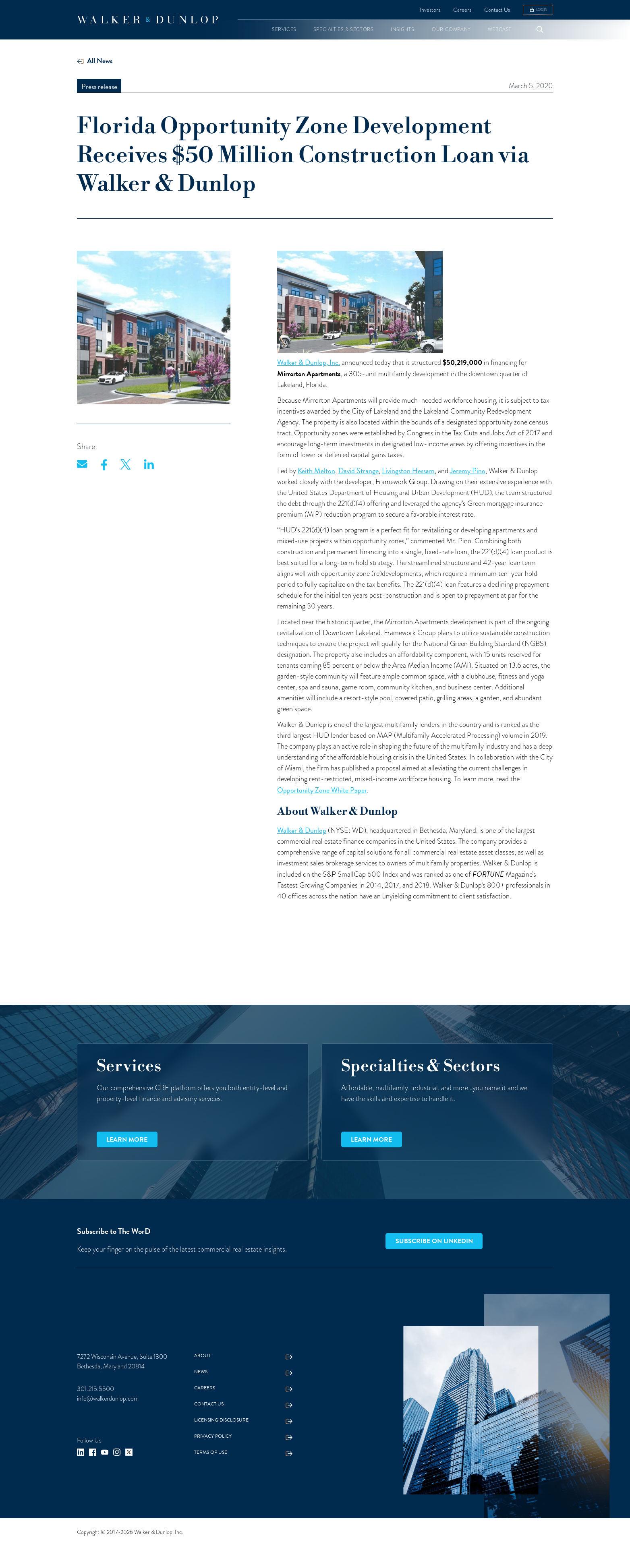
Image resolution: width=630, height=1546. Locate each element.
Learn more (126, 1139)
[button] (284, 29)
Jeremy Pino (467, 470)
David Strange (358, 470)
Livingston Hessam (408, 470)
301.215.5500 (95, 1388)
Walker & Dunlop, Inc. (308, 362)
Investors (430, 10)
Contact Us (497, 10)
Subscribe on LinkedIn (434, 1241)
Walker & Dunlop (301, 830)
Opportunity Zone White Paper (322, 789)
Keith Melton (316, 470)
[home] (147, 20)
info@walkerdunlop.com (108, 1398)
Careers (462, 10)
